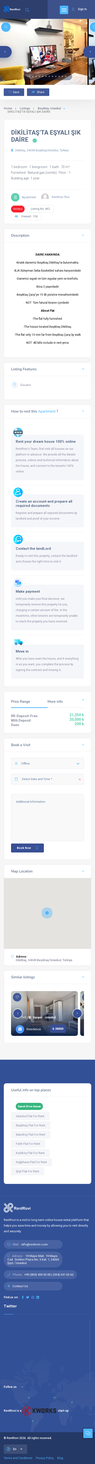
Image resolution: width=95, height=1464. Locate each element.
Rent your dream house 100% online (46, 441)
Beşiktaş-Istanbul (49, 108)
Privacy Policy (45, 1458)
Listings (25, 108)
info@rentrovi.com (34, 1244)
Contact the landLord (33, 548)
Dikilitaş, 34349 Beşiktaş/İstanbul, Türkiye (40, 150)
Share (38, 92)
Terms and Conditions (18, 1458)
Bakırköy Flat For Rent (30, 1134)
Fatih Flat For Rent (28, 1144)
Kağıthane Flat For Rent (31, 1162)
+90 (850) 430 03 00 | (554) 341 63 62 (48, 1274)
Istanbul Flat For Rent (30, 1116)
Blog (60, 1458)
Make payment (28, 591)
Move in (22, 651)
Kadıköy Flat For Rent (30, 1153)
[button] (29, 76)
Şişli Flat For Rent (27, 1171)
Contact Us (20, 1286)
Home (8, 108)
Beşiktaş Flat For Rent (30, 1125)
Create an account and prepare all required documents (44, 503)
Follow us (13, 1387)
